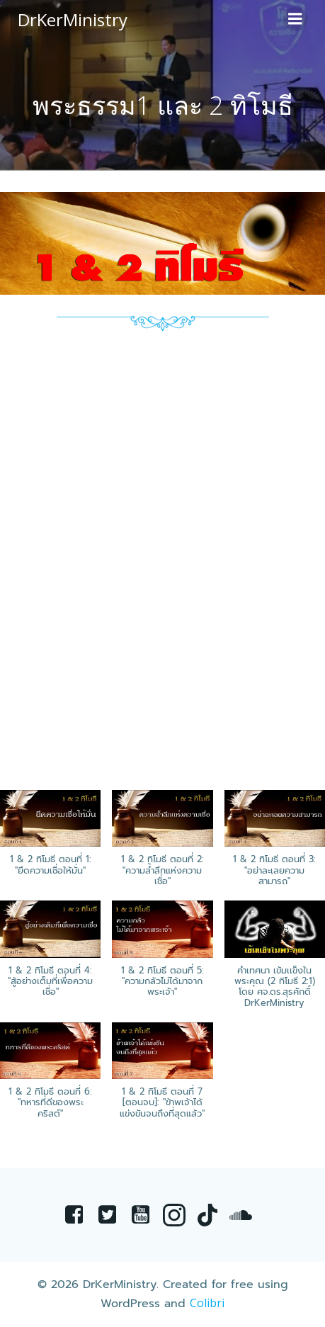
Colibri (207, 1303)
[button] (162, 845)
